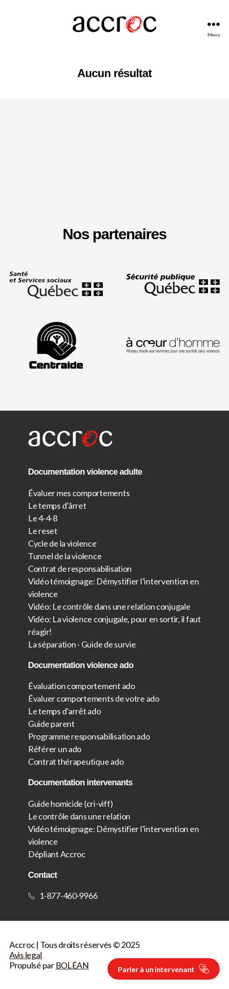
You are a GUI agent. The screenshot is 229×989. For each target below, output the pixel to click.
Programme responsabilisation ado (89, 736)
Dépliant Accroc (57, 854)
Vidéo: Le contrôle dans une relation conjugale (109, 606)
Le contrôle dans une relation (79, 816)
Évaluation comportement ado (81, 686)
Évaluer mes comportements (78, 493)
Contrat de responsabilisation (80, 568)
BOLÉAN (72, 965)
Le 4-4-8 (42, 518)
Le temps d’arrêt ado (64, 711)
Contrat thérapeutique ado (75, 761)
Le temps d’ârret (57, 505)
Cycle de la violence (62, 543)
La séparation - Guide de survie (82, 644)
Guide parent (51, 724)
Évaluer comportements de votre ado (93, 698)
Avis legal (25, 955)
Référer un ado (54, 749)
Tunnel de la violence (64, 556)
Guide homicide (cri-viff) (70, 803)
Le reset (42, 531)
